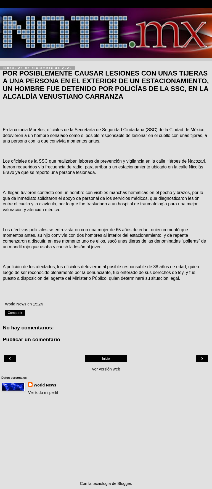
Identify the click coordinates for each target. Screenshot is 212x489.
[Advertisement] (106, 438)
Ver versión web (106, 369)
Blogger (124, 483)
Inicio (106, 359)
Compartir (15, 313)
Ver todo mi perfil (43, 392)
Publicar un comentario (31, 339)
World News (45, 385)
